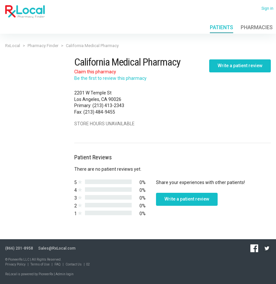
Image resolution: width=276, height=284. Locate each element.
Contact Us (74, 264)
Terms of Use (40, 264)
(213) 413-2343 (108, 105)
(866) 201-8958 (19, 248)
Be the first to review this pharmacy (110, 78)
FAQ (57, 264)
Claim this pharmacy (95, 71)
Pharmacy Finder (43, 45)
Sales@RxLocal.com (57, 248)
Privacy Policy (15, 264)
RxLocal (12, 45)
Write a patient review (240, 65)
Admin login (64, 274)
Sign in (267, 8)
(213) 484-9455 (99, 112)
